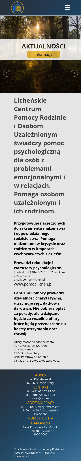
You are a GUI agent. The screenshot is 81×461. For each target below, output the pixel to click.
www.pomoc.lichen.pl (33, 284)
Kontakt (40, 387)
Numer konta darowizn (40, 421)
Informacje (43, 54)
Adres (40, 375)
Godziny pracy (40, 402)
